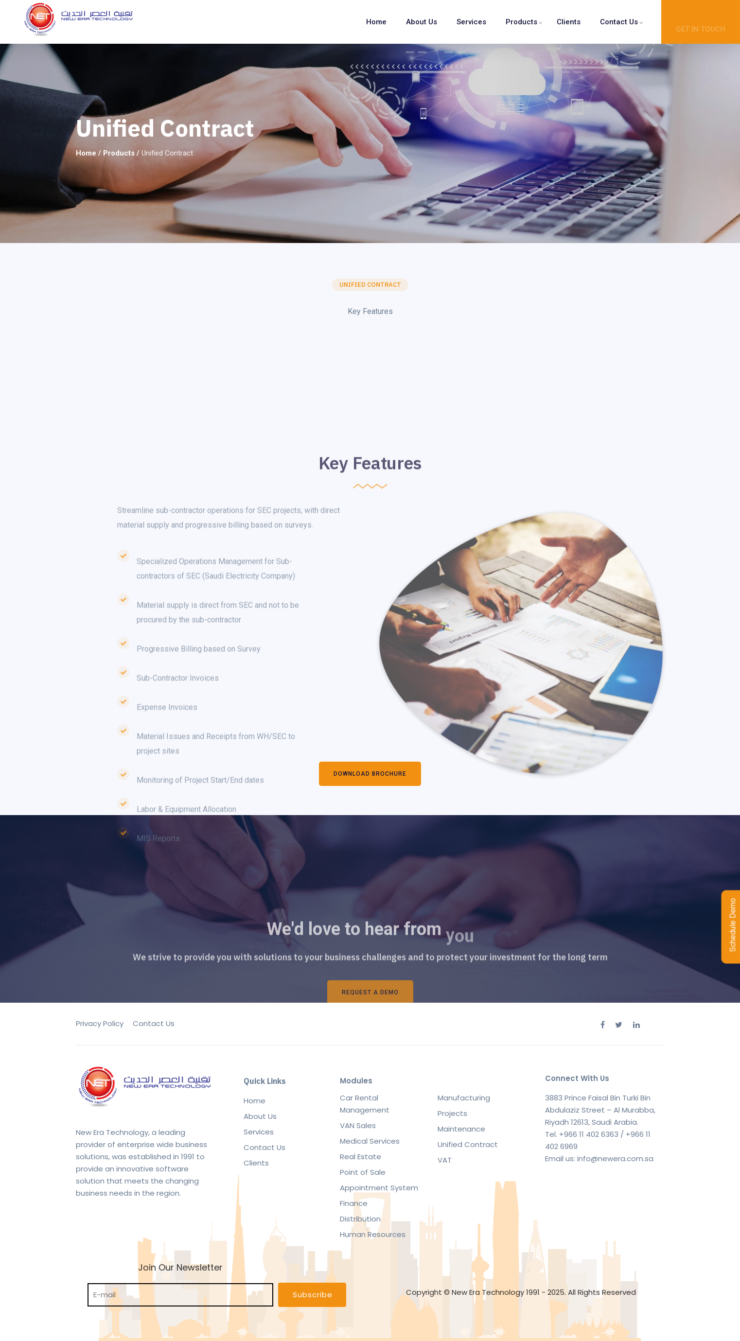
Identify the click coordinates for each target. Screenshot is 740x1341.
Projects (452, 1113)
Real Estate (360, 1156)
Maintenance (461, 1129)
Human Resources (372, 1234)
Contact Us (619, 21)
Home (376, 21)
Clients (569, 21)
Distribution (360, 1219)
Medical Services (370, 1141)
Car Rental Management (364, 1104)
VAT (445, 1160)
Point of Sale (363, 1172)
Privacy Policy (99, 1023)
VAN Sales (358, 1125)
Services (471, 21)
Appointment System (379, 1188)
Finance (354, 1203)
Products (521, 21)
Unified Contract (468, 1144)
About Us (421, 21)
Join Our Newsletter (180, 1280)
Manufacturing (464, 1098)
